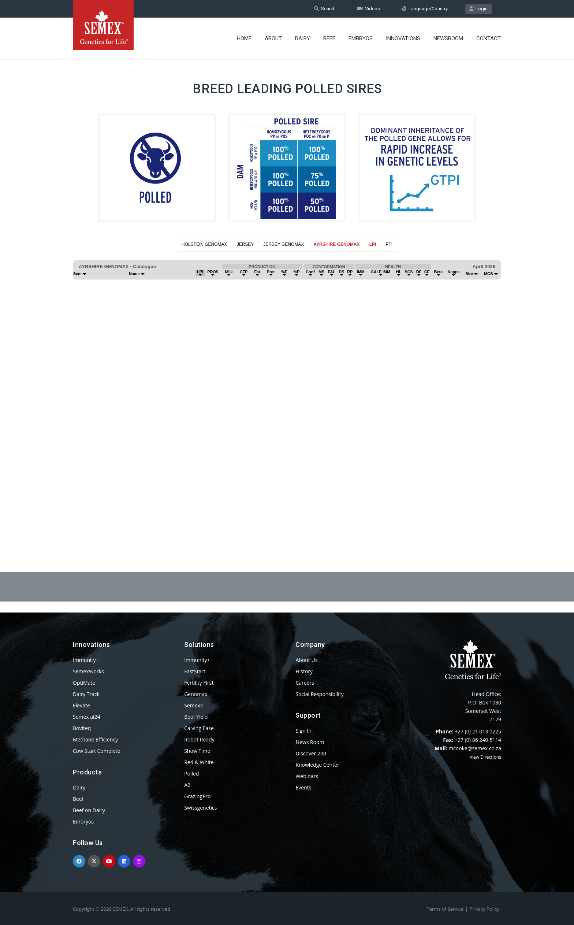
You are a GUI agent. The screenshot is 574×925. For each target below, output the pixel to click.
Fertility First (198, 682)
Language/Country (425, 8)
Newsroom (448, 38)
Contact (488, 38)
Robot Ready (199, 739)
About (273, 38)
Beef (329, 38)
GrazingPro (197, 796)
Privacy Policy (484, 909)
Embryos (360, 38)
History (304, 671)
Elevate (81, 705)
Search (325, 8)
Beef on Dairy (89, 810)
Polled (191, 773)
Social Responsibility (319, 694)
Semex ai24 (86, 716)
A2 (187, 784)
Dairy (302, 38)
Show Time (197, 750)
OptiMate (84, 682)
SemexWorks (88, 671)
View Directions (485, 757)
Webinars (306, 776)
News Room (309, 742)
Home (244, 38)
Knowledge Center (317, 764)
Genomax (195, 694)
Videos (368, 8)
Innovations (403, 38)
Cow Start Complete (96, 750)
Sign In (303, 730)
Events (303, 787)
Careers (304, 682)
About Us (306, 659)
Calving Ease (199, 728)
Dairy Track (86, 694)
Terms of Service (445, 909)
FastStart (194, 671)
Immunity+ (86, 659)
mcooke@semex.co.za (474, 748)
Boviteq (82, 728)
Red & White (198, 762)
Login (478, 8)
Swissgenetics (200, 807)
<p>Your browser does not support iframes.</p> (287, 394)
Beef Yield (196, 716)
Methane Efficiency (95, 739)
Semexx (193, 705)
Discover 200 (310, 753)
